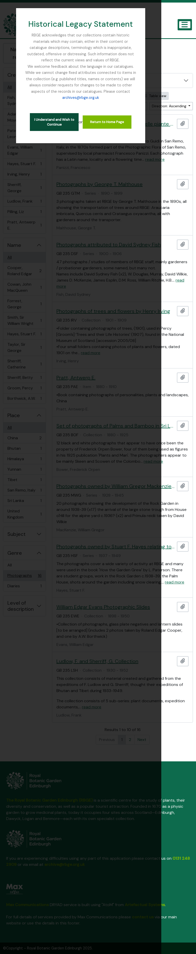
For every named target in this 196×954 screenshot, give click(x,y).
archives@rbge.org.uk (98, 85)
